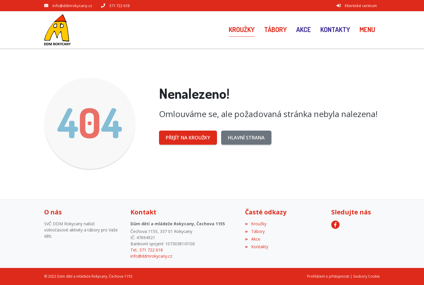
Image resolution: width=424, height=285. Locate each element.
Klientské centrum (361, 5)
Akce (252, 239)
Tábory (254, 231)
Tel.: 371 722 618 (146, 250)
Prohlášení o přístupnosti (328, 276)
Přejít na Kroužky (188, 137)
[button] (367, 30)
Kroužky (255, 223)
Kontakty (256, 246)
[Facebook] (335, 225)
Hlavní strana (246, 137)
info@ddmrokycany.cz (72, 5)
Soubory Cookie (366, 276)
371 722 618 (119, 5)
